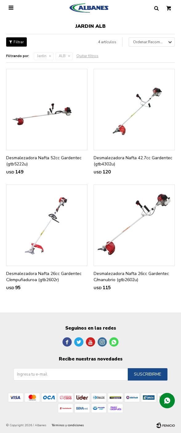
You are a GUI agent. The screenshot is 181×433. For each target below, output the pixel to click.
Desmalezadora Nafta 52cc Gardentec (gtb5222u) (44, 161)
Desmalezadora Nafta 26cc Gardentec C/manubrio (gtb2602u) (131, 277)
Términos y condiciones (68, 425)
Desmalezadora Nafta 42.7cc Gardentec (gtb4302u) (133, 161)
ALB (62, 56)
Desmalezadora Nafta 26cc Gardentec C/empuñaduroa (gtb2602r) (44, 277)
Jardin (41, 56)
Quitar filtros (87, 55)
